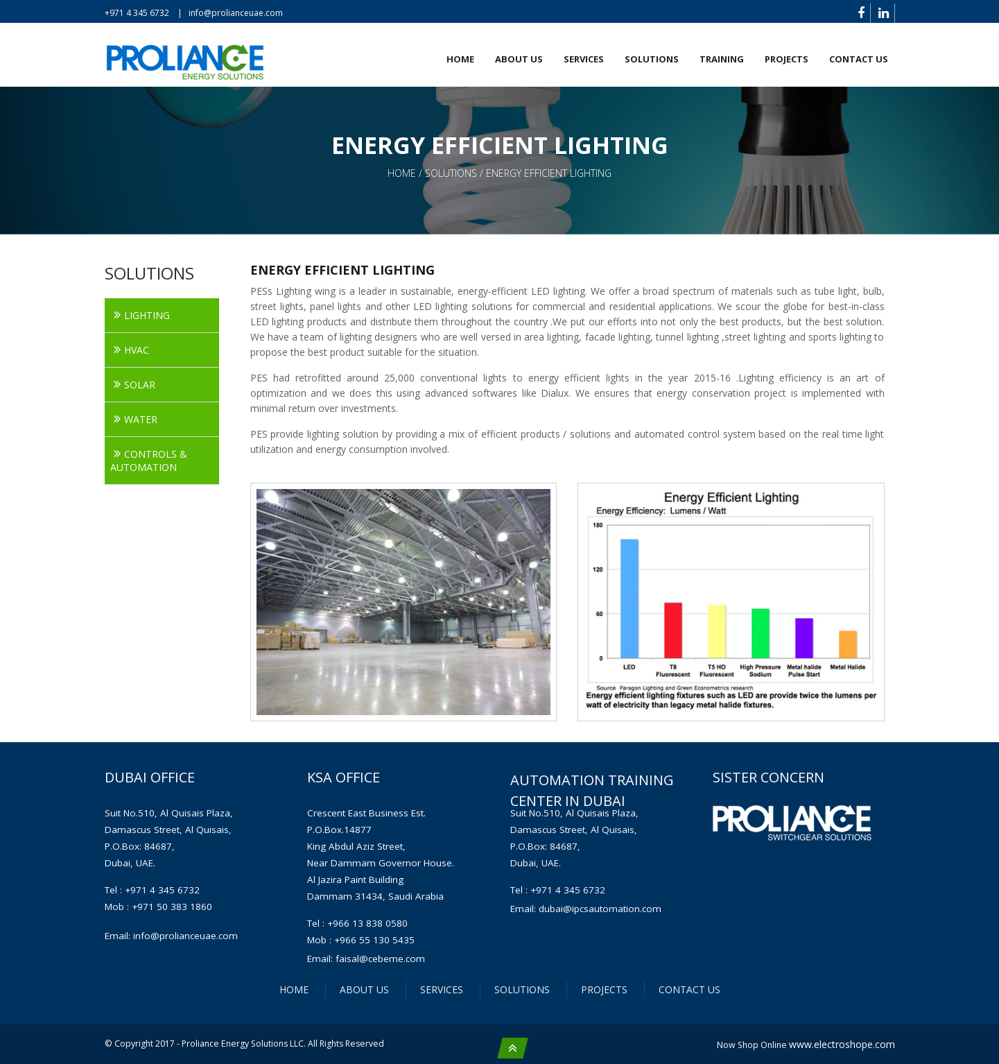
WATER (140, 419)
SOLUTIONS (652, 59)
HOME (294, 989)
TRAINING (722, 59)
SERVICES (584, 59)
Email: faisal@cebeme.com (366, 958)
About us (519, 59)
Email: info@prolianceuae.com (171, 935)
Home (460, 59)
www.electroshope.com (842, 1044)
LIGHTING (147, 315)
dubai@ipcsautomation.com (600, 908)
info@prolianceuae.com (236, 13)
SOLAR (139, 384)
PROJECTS (786, 59)
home (403, 173)
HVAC (136, 350)
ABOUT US (364, 989)
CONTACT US (689, 989)
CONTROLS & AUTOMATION (148, 460)
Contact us (858, 59)
